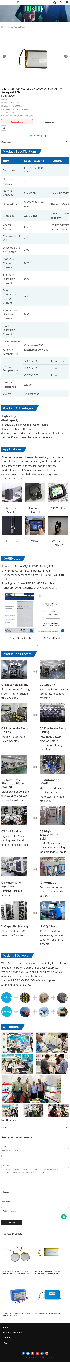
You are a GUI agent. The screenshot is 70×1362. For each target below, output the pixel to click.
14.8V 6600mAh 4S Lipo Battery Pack (47, 1313)
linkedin (27, 136)
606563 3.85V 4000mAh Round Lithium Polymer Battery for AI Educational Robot (16, 1272)
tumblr (45, 136)
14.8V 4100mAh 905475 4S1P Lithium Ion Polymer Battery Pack (16, 1314)
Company (5, 1192)
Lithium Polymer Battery (17, 27)
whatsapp (42, 136)
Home (3, 27)
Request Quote (17, 122)
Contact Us (49, 122)
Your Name (5, 1201)
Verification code (8, 1211)
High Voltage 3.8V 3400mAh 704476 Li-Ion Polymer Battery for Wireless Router (49, 1272)
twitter (31, 136)
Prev (4, 56)
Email (4, 1146)
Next (66, 56)
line (38, 136)
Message (5, 1165)
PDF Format (3, 128)
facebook (24, 136)
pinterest (34, 136)
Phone (4, 1156)
